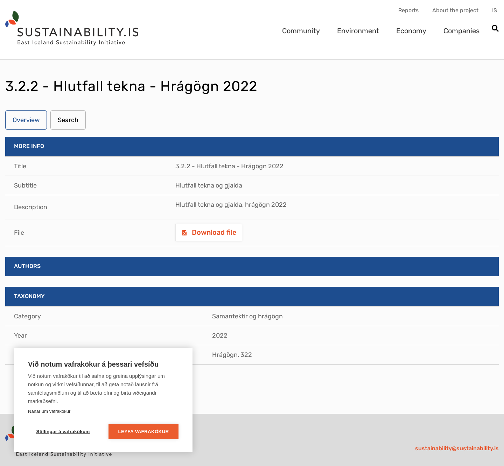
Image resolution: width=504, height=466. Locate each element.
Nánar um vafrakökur (49, 411)
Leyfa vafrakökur (143, 431)
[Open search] (495, 29)
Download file (213, 232)
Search (68, 120)
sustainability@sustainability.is (457, 448)
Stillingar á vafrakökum (63, 431)
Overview (26, 120)
